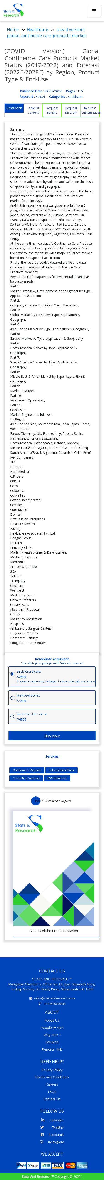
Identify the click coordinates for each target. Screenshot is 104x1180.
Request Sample (52, 110)
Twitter (52, 1127)
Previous (77, 803)
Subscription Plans (61, 770)
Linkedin (52, 1120)
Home (13, 29)
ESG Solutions (57, 778)
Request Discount (71, 110)
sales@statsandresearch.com (52, 998)
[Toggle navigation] (94, 11)
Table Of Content (33, 110)
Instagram (52, 1141)
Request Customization (90, 110)
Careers (52, 1084)
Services (52, 1042)
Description (14, 108)
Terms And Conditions (52, 1077)
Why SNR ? (52, 1034)
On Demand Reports (27, 770)
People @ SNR (52, 1027)
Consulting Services (26, 778)
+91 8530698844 (52, 1004)
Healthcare (37, 29)
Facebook (52, 1134)
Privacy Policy (52, 1070)
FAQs (52, 1091)
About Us (52, 1020)
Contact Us (52, 1098)
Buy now (52, 735)
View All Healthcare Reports (53, 801)
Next (87, 803)
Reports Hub (52, 1049)
